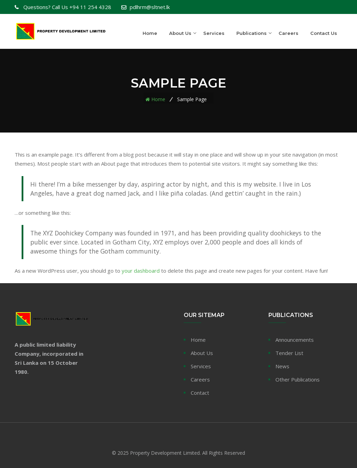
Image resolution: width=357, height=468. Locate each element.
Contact (200, 392)
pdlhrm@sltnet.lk (150, 6)
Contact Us (323, 33)
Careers (288, 33)
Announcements (294, 339)
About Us (180, 33)
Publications (251, 33)
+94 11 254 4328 (66, 6)
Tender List (289, 352)
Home (150, 33)
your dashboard (141, 270)
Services (214, 33)
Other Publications (297, 379)
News (282, 366)
